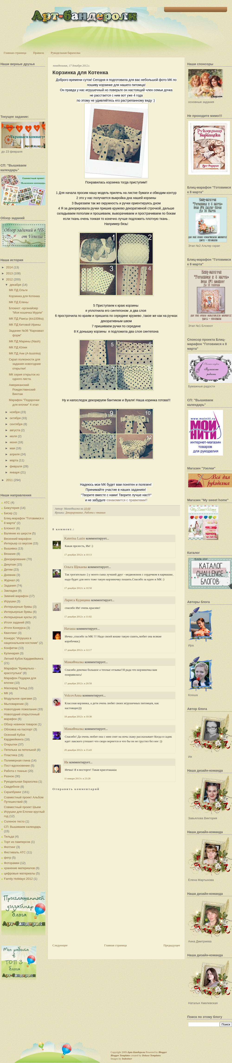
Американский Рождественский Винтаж (22, 389)
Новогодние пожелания (20, 709)
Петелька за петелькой (20, 749)
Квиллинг (10, 633)
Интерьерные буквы (18, 606)
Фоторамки (11, 863)
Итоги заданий (14, 622)
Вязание (10, 554)
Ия (66, 762)
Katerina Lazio (74, 538)
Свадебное (11, 786)
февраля (16, 466)
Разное (9, 776)
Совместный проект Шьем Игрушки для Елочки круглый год (24, 811)
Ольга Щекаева (75, 567)
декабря (15, 284)
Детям (8, 569)
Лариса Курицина (77, 600)
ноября (15, 412)
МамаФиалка (74, 662)
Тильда (9, 836)
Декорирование (15, 559)
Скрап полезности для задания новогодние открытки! (25, 364)
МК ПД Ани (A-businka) (25, 353)
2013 (9, 273)
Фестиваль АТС (15, 852)
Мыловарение (14, 704)
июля (13, 436)
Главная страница (15, 53)
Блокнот (9, 528)
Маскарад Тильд (15, 688)
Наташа (70, 628)
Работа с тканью (15, 771)
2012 (9, 279)
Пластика (10, 755)
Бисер (8, 513)
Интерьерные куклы (18, 617)
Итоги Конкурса (15, 627)
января (14, 472)
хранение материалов (19, 868)
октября (15, 418)
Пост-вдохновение (17, 765)
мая (12, 448)
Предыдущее (172, 945)
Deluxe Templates (151, 1055)
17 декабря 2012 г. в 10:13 (78, 554)
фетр (7, 857)
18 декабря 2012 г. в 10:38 (78, 716)
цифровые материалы (19, 873)
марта (14, 460)
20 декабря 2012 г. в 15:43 (78, 749)
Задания (10, 585)
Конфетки (10, 648)
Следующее (60, 945)
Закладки (10, 590)
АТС (7, 502)
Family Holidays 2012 (18, 878)
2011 (9, 480)
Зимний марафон (16, 596)
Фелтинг (9, 847)
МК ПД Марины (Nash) (24, 341)
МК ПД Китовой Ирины (25, 324)
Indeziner (127, 1058)
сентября (16, 424)
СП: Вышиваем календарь (22, 827)
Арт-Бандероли (136, 1052)
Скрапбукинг (12, 792)
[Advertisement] (79, 916)
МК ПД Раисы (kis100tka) (26, 318)
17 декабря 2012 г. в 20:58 (78, 683)
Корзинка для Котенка (24, 296)
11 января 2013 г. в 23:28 (77, 778)
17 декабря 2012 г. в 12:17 (78, 650)
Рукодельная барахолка (66, 53)
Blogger (162, 1052)
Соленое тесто (14, 821)
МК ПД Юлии (18, 347)
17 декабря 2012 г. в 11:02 (78, 616)
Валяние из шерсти (17, 533)
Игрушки (10, 601)
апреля (15, 454)
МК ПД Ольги (18, 290)
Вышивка (10, 548)
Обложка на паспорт (18, 729)
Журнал (9, 580)
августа (15, 430)
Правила (38, 53)
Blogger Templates (120, 1055)
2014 (9, 267)
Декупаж (10, 564)
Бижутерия (11, 508)
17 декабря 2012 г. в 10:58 (78, 588)
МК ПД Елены (18, 302)
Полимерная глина (17, 760)
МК (6, 693)
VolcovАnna (73, 695)
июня (13, 442)
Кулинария (11, 653)
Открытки (10, 744)
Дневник (10, 575)
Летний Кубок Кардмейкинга (23, 658)
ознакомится (126, 500)
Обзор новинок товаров (20, 724)
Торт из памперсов (17, 842)
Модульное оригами (18, 698)
